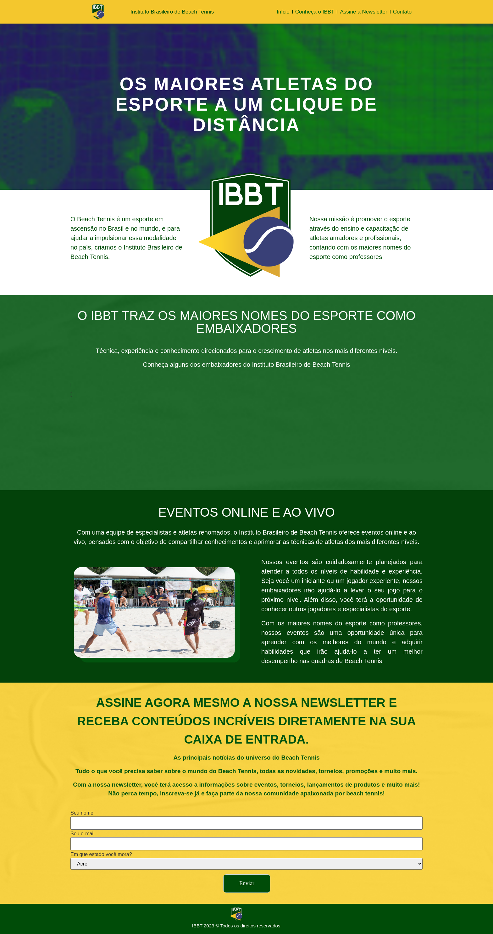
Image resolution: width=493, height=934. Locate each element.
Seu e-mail (82, 833)
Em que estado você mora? (101, 854)
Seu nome (81, 813)
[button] (220, 385)
